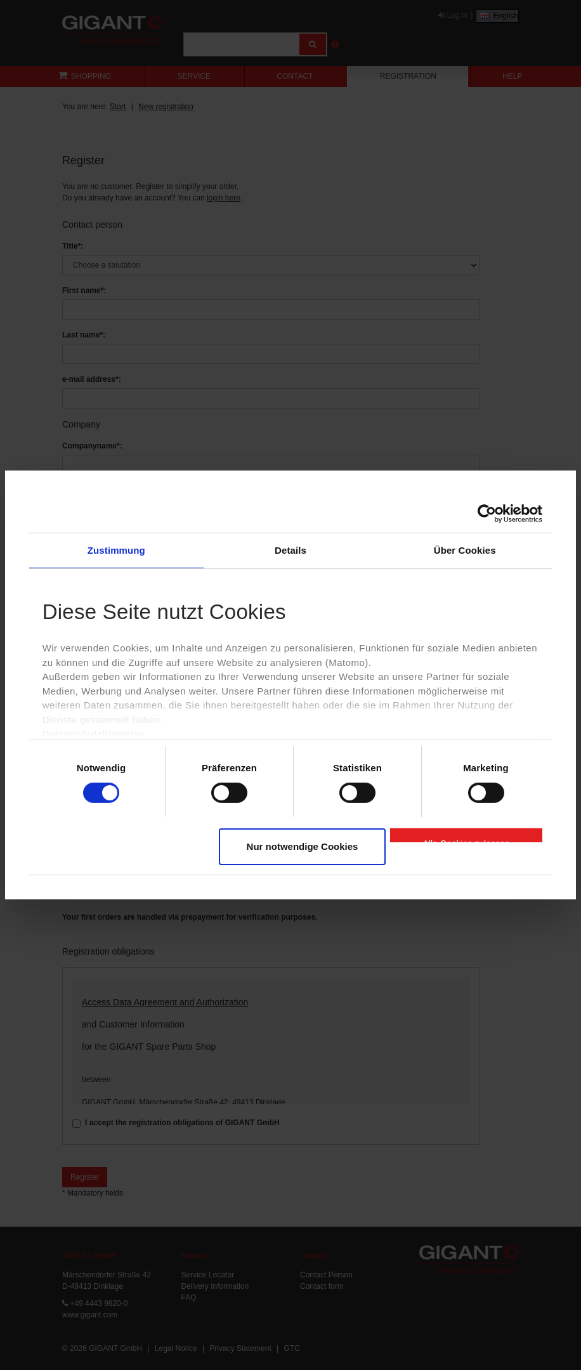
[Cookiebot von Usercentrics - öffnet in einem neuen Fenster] (486, 513)
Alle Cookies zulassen (466, 840)
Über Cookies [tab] (465, 550)
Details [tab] (290, 550)
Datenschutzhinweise (93, 733)
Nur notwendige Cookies (302, 846)
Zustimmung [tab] (116, 550)
